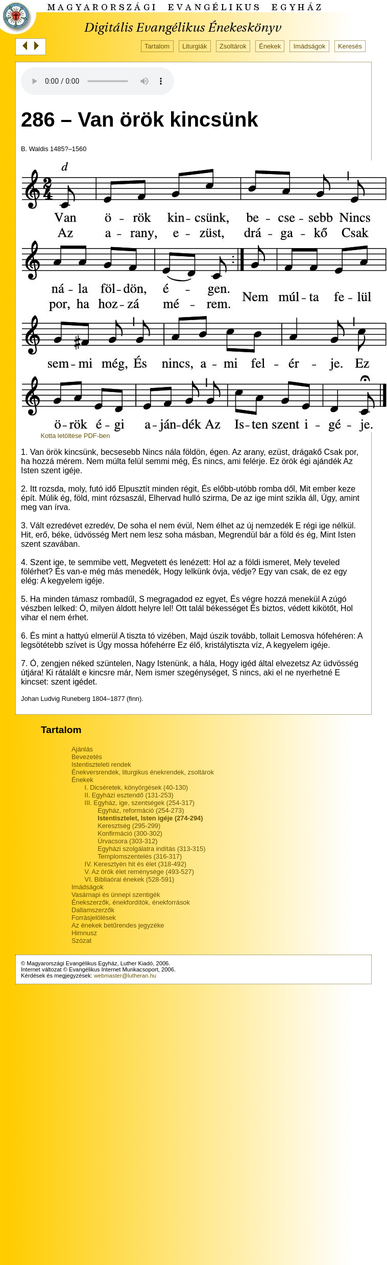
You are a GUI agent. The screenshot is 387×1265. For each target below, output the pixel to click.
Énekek (270, 46)
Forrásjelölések (93, 917)
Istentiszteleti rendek (101, 764)
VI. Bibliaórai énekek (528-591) (130, 879)
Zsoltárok (233, 46)
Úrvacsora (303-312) (127, 841)
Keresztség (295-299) (129, 826)
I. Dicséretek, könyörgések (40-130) (136, 787)
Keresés (350, 46)
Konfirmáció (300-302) (130, 833)
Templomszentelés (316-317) (140, 856)
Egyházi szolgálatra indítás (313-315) (151, 849)
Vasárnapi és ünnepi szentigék (115, 894)
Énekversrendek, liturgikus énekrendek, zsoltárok (142, 772)
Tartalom (157, 46)
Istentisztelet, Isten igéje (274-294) (150, 818)
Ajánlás (82, 749)
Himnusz (84, 933)
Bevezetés (86, 757)
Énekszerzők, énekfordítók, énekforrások (130, 902)
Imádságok (310, 46)
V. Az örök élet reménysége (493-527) (139, 871)
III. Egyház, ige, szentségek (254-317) (140, 803)
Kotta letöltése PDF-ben (75, 436)
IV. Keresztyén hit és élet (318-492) (135, 864)
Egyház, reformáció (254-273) (141, 810)
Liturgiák (194, 46)
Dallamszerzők (92, 910)
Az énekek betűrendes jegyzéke (117, 925)
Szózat (81, 940)
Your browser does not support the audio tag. (97, 81)
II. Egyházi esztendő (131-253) (129, 795)
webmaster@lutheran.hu (125, 975)
